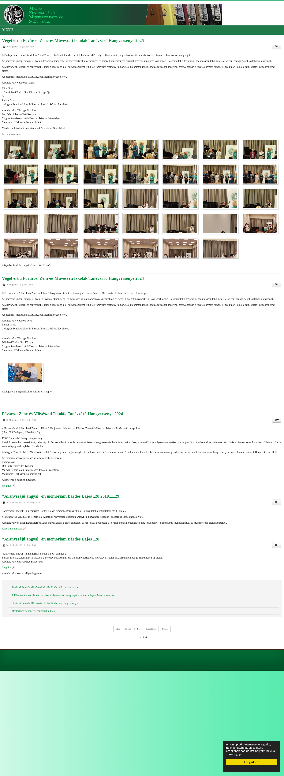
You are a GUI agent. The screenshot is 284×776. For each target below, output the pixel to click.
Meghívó (7, 485)
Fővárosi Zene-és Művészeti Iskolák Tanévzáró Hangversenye (45, 587)
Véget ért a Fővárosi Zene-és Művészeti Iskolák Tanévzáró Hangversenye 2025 (73, 40)
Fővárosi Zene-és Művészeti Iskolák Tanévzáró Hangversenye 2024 (62, 413)
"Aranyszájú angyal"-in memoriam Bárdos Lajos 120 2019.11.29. (61, 496)
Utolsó (165, 629)
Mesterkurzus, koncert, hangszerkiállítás (33, 611)
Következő (151, 629)
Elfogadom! (251, 762)
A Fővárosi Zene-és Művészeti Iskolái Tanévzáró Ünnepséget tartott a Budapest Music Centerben (63, 595)
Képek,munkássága (12, 528)
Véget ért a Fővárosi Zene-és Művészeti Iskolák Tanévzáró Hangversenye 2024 (73, 278)
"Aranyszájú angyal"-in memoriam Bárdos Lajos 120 (50, 539)
